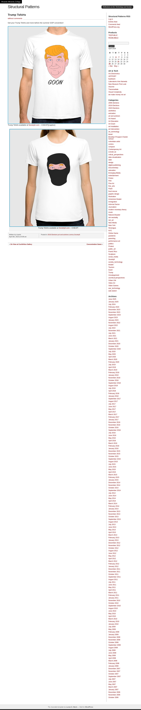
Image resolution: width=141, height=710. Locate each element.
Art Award (112, 119)
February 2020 (114, 362)
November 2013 (114, 514)
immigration (113, 202)
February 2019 (114, 372)
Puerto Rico (113, 252)
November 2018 (114, 378)
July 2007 (112, 679)
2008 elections (114, 103)
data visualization (115, 157)
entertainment (114, 176)
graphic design (114, 194)
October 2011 (114, 574)
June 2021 (112, 336)
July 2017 (112, 404)
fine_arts (112, 186)
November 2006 (114, 695)
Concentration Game (94, 244)
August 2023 (113, 317)
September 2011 (115, 577)
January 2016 (114, 448)
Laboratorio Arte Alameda (118, 81)
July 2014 (112, 493)
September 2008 (115, 645)
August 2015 (113, 462)
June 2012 (112, 553)
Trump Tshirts (17, 14)
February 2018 (114, 393)
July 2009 (112, 627)
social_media (113, 257)
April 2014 (112, 501)
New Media (113, 223)
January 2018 (114, 396)
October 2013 (114, 517)
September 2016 (115, 430)
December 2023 (114, 310)
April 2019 (112, 367)
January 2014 (114, 509)
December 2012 (114, 543)
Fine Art (111, 183)
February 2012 (114, 564)
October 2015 (114, 456)
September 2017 (115, 399)
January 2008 (114, 666)
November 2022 (114, 323)
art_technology (114, 132)
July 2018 (112, 388)
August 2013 (113, 522)
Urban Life (112, 280)
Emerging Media (114, 173)
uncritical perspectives (117, 278)
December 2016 (114, 422)
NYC (110, 231)
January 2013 (114, 540)
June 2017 (112, 407)
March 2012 (113, 561)
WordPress (89, 707)
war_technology (114, 288)
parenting (112, 238)
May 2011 (112, 587)
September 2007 (115, 676)
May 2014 (112, 498)
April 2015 (112, 472)
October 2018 (114, 380)
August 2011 (113, 579)
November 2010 (114, 600)
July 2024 (112, 304)
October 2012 (114, 548)
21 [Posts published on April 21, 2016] (118, 62)
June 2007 (112, 682)
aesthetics (112, 111)
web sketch (113, 291)
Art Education (113, 121)
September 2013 (115, 519)
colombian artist (114, 141)
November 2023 (114, 312)
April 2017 (112, 412)
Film (110, 181)
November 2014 (114, 485)
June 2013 (112, 527)
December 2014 (114, 483)
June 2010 (112, 611)
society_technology (116, 262)
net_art (111, 220)
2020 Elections (114, 108)
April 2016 (112, 441)
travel (110, 270)
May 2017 (112, 409)
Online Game (113, 233)
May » (116, 66)
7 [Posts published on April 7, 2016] (118, 57)
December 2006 (114, 692)
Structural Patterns (23, 6)
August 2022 (113, 325)
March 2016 (113, 443)
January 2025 (114, 302)
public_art (112, 249)
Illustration (112, 196)
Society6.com (34, 125)
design (111, 162)
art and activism (63, 234)
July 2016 (112, 433)
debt (110, 160)
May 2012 (112, 556)
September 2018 (115, 383)
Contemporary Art (115, 149)
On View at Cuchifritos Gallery (21, 244)
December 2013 (114, 511)
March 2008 (113, 661)
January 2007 (114, 690)
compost (112, 147)
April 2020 (112, 357)
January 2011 (114, 598)
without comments (15, 18)
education (112, 170)
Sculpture (112, 254)
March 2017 (113, 414)
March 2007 (113, 687)
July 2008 (112, 650)
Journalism (112, 207)
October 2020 (114, 346)
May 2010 (112, 614)
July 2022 (112, 328)
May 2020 (112, 354)
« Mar (111, 66)
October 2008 (114, 642)
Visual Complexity (115, 92)
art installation (114, 126)
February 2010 (114, 621)
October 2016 (114, 428)
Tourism (111, 267)
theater (111, 265)
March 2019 (113, 370)
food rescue (113, 191)
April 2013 (112, 532)
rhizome (111, 87)
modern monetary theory (118, 210)
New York (112, 225)
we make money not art (117, 95)
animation (112, 113)
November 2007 (114, 671)
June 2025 (112, 299)
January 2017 (114, 420)
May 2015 (112, 469)
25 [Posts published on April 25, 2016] (110, 64)
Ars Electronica (114, 74)
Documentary (113, 168)
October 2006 (114, 697)
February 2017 (114, 417)
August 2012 (113, 551)
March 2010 (113, 619)
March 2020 (113, 359)
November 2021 (114, 331)
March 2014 (113, 504)
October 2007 (114, 674)
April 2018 (112, 391)
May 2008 (112, 655)
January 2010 (114, 624)
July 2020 (112, 352)
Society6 (77, 234)
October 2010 (114, 603)
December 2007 (114, 669)
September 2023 (115, 315)
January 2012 (114, 566)
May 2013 (112, 530)
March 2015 (113, 475)
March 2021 (113, 338)
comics (71, 234)
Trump (111, 272)
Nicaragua (112, 228)
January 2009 (114, 635)
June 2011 (112, 585)
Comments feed (114, 24)
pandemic (112, 236)
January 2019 (114, 375)
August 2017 (113, 401)
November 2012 (114, 545)
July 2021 (112, 333)
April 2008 (112, 658)
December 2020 (114, 344)
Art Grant (112, 124)
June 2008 (112, 653)
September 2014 (115, 490)
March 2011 (113, 593)
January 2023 (114, 320)
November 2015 (114, 454)
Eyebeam (112, 79)
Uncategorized (114, 275)
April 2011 (112, 590)
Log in (111, 19)
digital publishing (115, 165)
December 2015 (114, 451)
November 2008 (114, 640)
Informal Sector (114, 204)
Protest (111, 246)
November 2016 (114, 425)
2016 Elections (53, 234)
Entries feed (113, 22)
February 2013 (114, 538)
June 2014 (112, 496)
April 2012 (112, 559)
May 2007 (112, 684)
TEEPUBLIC (113, 35)
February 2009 (114, 632)
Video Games (114, 286)
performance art (114, 241)
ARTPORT (112, 76)
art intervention (114, 129)
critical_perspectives (116, 155)
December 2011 (114, 569)
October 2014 (114, 488)
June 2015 (112, 467)
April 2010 (112, 616)
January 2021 (114, 341)
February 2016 (114, 446)
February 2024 (114, 307)
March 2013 (113, 535)
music (111, 212)
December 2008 (114, 637)
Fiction (111, 178)
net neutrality (113, 217)
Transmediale (113, 89)
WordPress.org (114, 27)
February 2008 (114, 663)
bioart (111, 134)
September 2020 (115, 349)
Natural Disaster (114, 215)
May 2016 (112, 438)
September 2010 (115, 606)
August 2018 (113, 386)
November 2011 (114, 572)
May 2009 (112, 629)
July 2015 (112, 464)
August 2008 (113, 648)
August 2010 (113, 608)
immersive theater (115, 199)
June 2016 (112, 435)
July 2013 (112, 524)
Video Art (112, 283)
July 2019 (112, 365)
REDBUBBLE (114, 38)
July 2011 (112, 582)
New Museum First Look (117, 84)
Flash (110, 189)
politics (111, 244)
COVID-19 (112, 152)
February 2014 (114, 506)
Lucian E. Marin (71, 707)
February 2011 (114, 595)
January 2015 (114, 480)
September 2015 (115, 459)
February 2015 (114, 477)
